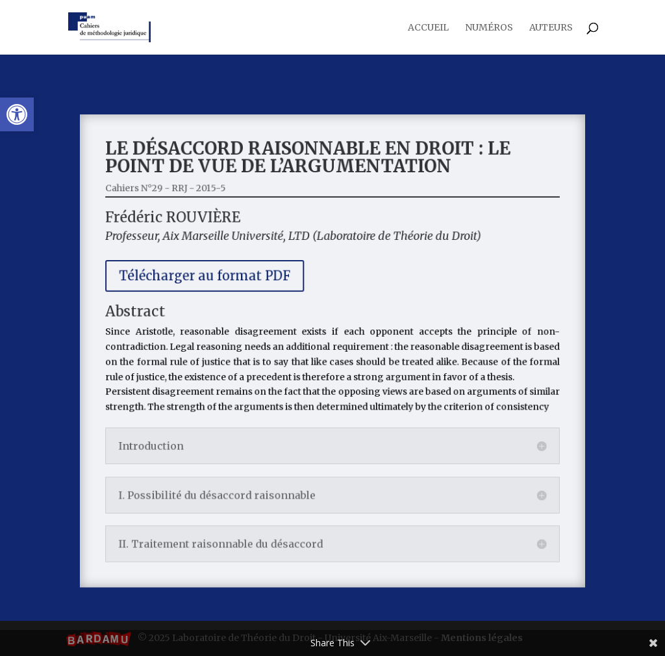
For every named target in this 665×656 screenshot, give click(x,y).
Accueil (428, 28)
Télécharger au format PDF (214, 281)
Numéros (489, 28)
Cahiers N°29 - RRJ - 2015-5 (177, 199)
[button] (17, 114)
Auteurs (551, 28)
